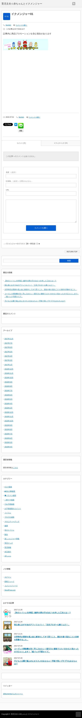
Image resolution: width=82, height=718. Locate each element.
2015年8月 (8, 429)
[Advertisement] (41, 82)
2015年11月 (8, 416)
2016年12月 (8, 369)
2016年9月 (8, 382)
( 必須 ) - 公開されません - (19, 181)
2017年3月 (8, 360)
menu (79, 3)
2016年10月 (8, 378)
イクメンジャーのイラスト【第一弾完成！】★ (22, 244)
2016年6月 (8, 395)
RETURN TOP (72, 252)
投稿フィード (9, 581)
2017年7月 (8, 343)
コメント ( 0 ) (21, 143)
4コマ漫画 (8, 487)
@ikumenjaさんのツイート (13, 694)
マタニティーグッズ (11, 521)
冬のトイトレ (9, 530)
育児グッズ (8, 543)
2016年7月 (8, 390)
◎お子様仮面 (9, 504)
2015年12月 (8, 412)
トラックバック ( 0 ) (60, 143)
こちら (15, 467)
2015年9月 (8, 425)
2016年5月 (8, 399)
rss (73, 3)
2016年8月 (8, 386)
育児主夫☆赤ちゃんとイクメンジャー (25, 714)
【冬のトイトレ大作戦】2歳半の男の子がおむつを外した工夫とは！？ (30, 281)
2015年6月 (8, 438)
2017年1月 (8, 365)
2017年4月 (8, 356)
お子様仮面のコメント (12, 508)
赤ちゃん (7, 556)
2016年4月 (8, 403)
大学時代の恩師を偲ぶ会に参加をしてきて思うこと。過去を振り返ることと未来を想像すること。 (40, 289)
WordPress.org (9, 590)
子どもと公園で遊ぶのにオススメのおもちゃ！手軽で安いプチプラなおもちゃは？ (34, 301)
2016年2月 (8, 408)
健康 (6, 526)
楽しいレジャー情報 (11, 539)
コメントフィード (11, 586)
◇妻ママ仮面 (9, 500)
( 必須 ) (11, 172)
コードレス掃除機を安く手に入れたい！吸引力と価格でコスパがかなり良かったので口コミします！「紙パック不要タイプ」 (46, 650)
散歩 (6, 534)
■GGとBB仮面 (9, 491)
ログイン (7, 577)
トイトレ (7, 513)
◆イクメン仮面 (10, 495)
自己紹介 (7, 552)
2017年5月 (8, 352)
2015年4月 (8, 447)
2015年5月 (8, 442)
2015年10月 (8, 421)
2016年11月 (8, 373)
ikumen (8, 25)
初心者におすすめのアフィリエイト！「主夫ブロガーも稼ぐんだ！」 (30, 285)
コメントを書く (21, 25)
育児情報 (7, 547)
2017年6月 (8, 347)
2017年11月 (8, 339)
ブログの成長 (9, 517)
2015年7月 (8, 434)
